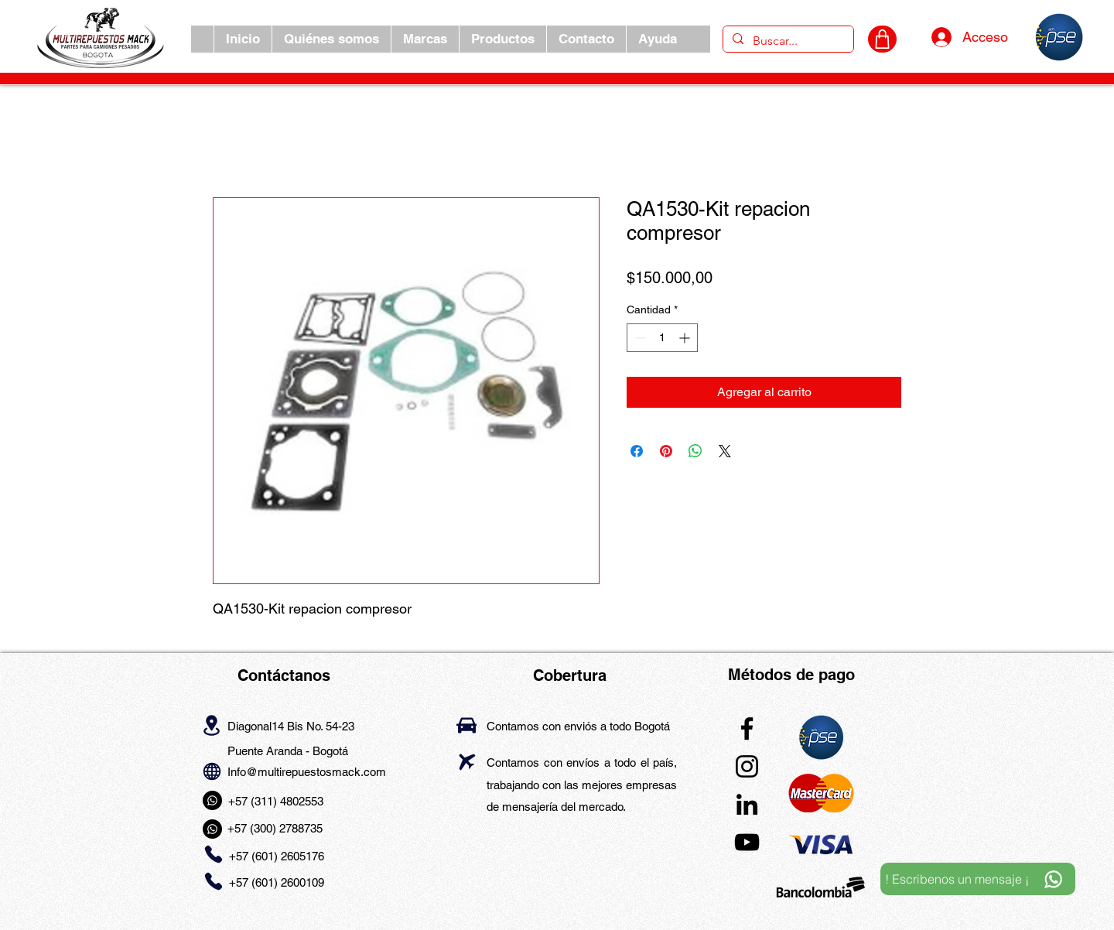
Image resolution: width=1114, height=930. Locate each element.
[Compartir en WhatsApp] (695, 451)
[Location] (211, 725)
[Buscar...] (787, 41)
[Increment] (685, 337)
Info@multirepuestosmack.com (306, 771)
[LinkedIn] (747, 804)
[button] (425, 39)
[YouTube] (747, 842)
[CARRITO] (882, 39)
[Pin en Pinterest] (666, 451)
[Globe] (211, 771)
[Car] (466, 725)
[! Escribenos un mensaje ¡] (977, 879)
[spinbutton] (662, 337)
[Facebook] (747, 728)
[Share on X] (725, 451)
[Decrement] (638, 337)
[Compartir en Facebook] (636, 451)
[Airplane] (467, 761)
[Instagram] (747, 766)
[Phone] (213, 854)
